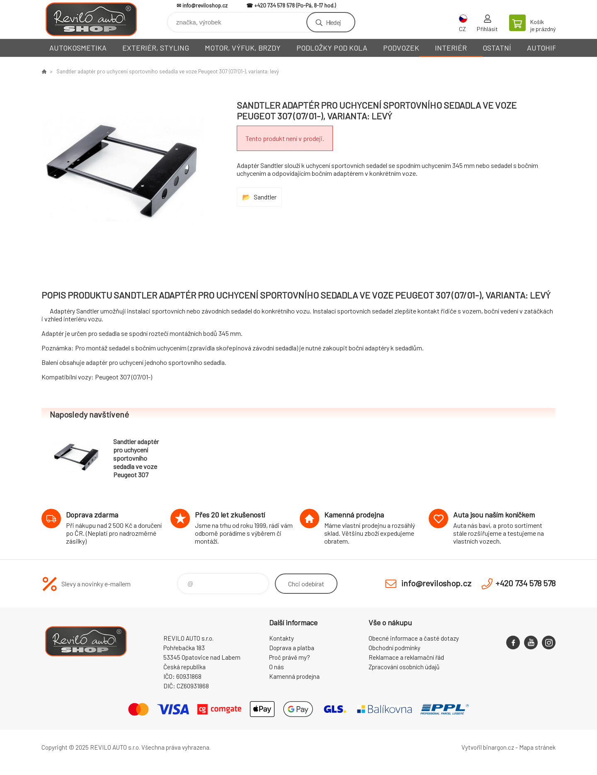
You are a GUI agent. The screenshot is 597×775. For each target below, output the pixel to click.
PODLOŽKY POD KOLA (331, 47)
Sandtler (265, 197)
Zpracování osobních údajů (404, 667)
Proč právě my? (289, 657)
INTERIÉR (451, 47)
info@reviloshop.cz (205, 5)
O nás (276, 667)
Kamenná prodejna (294, 676)
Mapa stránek (537, 747)
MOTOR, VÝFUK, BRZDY (243, 47)
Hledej (333, 22)
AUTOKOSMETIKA (78, 47)
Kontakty (281, 638)
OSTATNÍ (497, 47)
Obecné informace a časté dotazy (414, 638)
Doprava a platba (291, 647)
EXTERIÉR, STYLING (155, 47)
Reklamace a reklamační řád (406, 657)
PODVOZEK (401, 47)
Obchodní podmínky (394, 647)
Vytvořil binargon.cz (487, 747)
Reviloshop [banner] (91, 19)
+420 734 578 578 (274, 5)
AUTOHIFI (542, 47)
